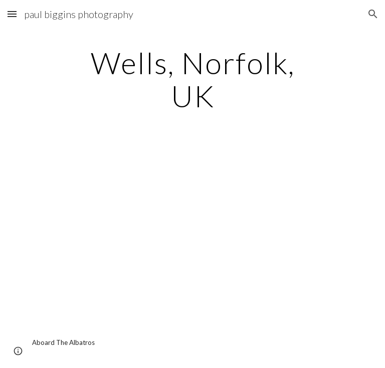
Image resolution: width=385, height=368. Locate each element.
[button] (12, 14)
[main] (192, 79)
